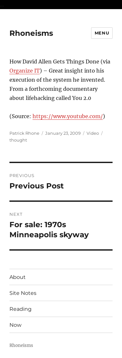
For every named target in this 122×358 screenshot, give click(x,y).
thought (18, 140)
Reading (20, 309)
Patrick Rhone (24, 133)
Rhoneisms (31, 33)
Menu (102, 32)
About (17, 277)
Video (93, 133)
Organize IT (24, 70)
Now (15, 325)
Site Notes (22, 293)
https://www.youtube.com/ (68, 116)
